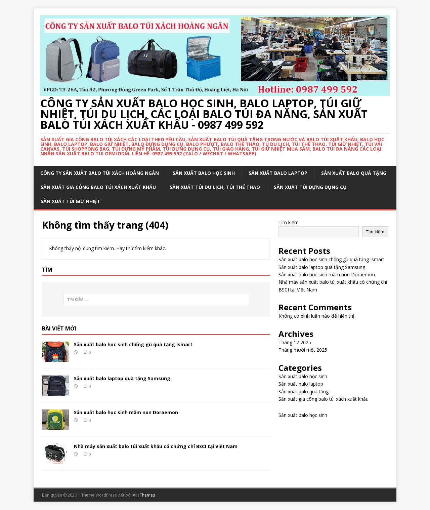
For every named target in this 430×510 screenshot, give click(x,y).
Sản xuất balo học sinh (204, 173)
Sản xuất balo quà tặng (353, 173)
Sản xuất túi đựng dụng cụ (310, 187)
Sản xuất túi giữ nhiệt (70, 201)
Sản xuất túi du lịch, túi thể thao (215, 187)
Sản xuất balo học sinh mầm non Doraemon (126, 412)
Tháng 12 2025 (294, 342)
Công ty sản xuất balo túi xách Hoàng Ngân (99, 173)
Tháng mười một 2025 (302, 350)
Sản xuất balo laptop (278, 173)
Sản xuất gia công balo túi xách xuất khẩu (98, 187)
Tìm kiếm (288, 222)
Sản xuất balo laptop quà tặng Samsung (122, 378)
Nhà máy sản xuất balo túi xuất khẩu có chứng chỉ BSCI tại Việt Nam (156, 446)
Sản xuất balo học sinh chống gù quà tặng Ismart (133, 344)
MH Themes (143, 495)
